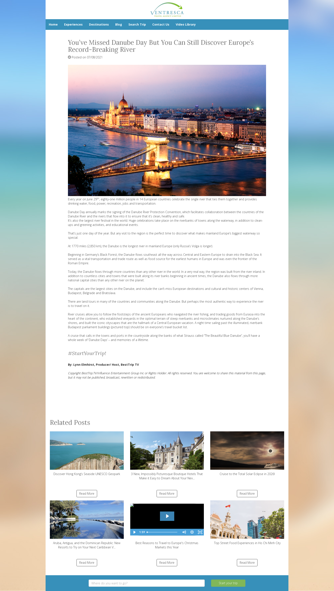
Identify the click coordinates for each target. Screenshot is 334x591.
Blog (118, 24)
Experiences (73, 24)
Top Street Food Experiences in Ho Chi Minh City (247, 522)
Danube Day (77, 212)
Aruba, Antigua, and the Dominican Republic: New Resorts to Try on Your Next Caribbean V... (87, 524)
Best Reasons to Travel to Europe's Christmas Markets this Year (167, 524)
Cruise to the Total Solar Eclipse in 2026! (247, 453)
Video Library (186, 24)
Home (53, 24)
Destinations (99, 24)
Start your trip (228, 583)
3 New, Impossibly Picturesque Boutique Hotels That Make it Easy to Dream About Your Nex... (167, 455)
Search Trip (137, 24)
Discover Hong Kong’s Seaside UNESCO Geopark (87, 453)
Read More (86, 493)
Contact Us (160, 24)
